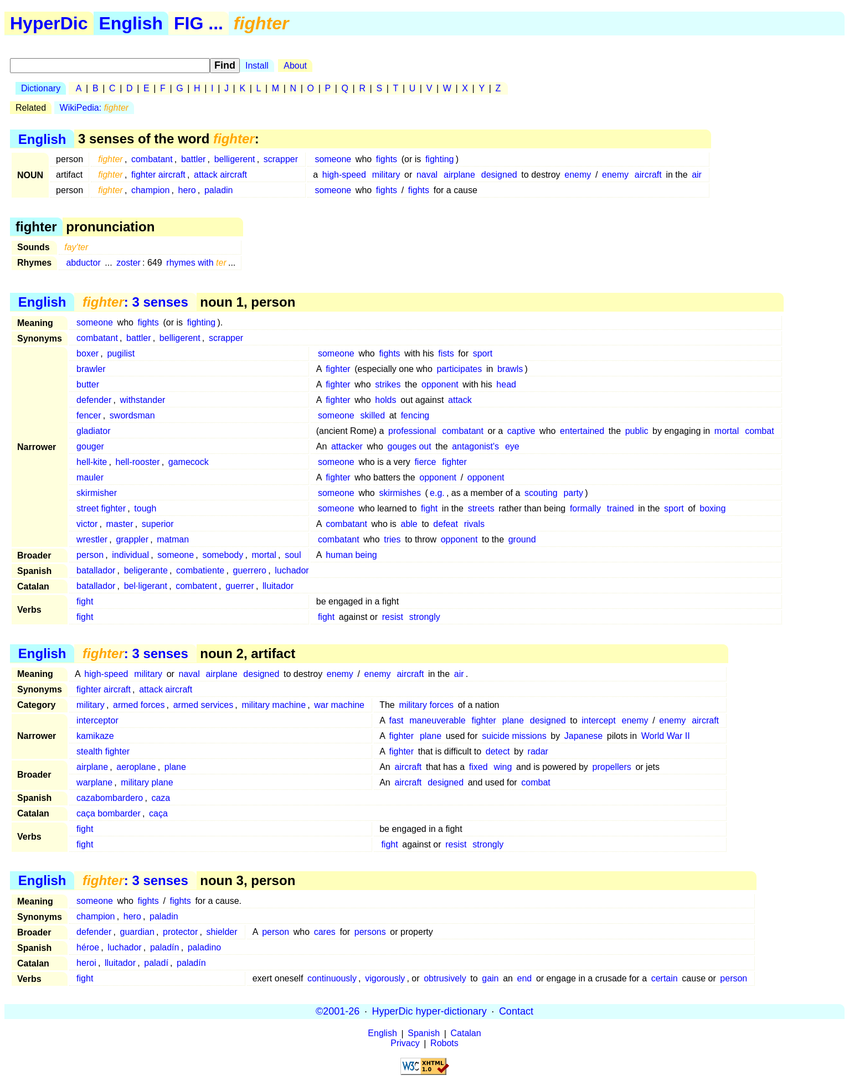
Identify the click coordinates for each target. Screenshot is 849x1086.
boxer (87, 353)
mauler (90, 477)
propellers (612, 767)
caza (160, 798)
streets (481, 508)
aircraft (648, 174)
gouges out (409, 446)
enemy (577, 174)
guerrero (249, 570)
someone (333, 159)
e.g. (437, 493)
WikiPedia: (94, 107)
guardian (137, 932)
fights (386, 159)
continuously (332, 978)
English (131, 23)
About (295, 65)
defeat (445, 524)
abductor (83, 262)
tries (392, 539)
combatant (152, 159)
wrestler (91, 539)
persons (370, 932)
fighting (439, 159)
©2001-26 (337, 1011)
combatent (196, 586)
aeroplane (136, 767)
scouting (541, 493)
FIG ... (198, 23)
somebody (222, 555)
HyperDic (49, 23)
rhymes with (196, 262)
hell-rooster (138, 462)
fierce (425, 462)
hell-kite (91, 462)
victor (86, 524)
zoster (128, 262)
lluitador (278, 586)
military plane (147, 782)
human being (351, 555)
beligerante (146, 570)
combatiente (200, 570)
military (386, 174)
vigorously (385, 978)
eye (512, 446)
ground (522, 539)
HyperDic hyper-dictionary (429, 1011)
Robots (444, 1043)
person (90, 555)
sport (483, 353)
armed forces (138, 705)
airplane (459, 174)
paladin (218, 190)
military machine (273, 705)
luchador (291, 570)
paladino (205, 947)
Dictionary (40, 88)
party (573, 493)
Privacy (404, 1043)
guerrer (239, 586)
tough (145, 508)
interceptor (97, 720)
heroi (86, 963)
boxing (712, 508)
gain (490, 978)
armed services (203, 705)
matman (173, 539)
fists (446, 353)
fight (429, 508)
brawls (510, 369)
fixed (478, 767)
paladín (164, 947)
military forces (426, 705)
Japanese (583, 736)
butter (87, 384)
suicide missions (514, 736)
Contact (516, 1011)
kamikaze (95, 736)
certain (664, 978)
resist (392, 617)
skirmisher (96, 493)
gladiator (93, 431)
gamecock (188, 462)
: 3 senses (135, 301)
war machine (339, 705)
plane (513, 720)
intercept (598, 720)
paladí (156, 963)
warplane (94, 782)
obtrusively (445, 978)
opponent (440, 384)
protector (180, 932)
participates (459, 369)
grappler (132, 539)
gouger (90, 446)
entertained (582, 431)
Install (257, 65)
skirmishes (400, 493)
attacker (347, 446)
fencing (415, 415)
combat (759, 431)
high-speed (344, 174)
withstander (143, 400)
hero (187, 190)
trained (620, 508)
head (506, 384)
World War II (665, 736)
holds (385, 400)
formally (585, 508)
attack (460, 400)
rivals (474, 524)
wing (502, 767)
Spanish (424, 1033)
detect (498, 751)
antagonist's (475, 446)
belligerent (234, 159)
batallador (95, 570)
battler (193, 159)
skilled (373, 415)
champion (150, 190)
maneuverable (437, 720)
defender (93, 400)
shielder (222, 932)
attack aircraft (220, 174)
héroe (87, 947)
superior (158, 524)
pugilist (121, 353)
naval (427, 174)
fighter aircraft (158, 174)
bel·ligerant (145, 586)
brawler (90, 369)
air (697, 174)
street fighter (101, 508)
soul (293, 555)
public (637, 431)
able (409, 524)
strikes (387, 384)
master (119, 524)
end (524, 978)
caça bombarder (108, 813)
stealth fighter (103, 751)
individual (130, 555)
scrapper (281, 159)
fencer (88, 415)
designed (499, 174)
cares (325, 932)
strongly (424, 617)
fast (396, 720)
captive (521, 431)
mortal (726, 431)
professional (412, 431)
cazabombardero (109, 798)
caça (158, 813)
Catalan (466, 1033)
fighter (338, 369)
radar (538, 751)
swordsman (132, 415)
